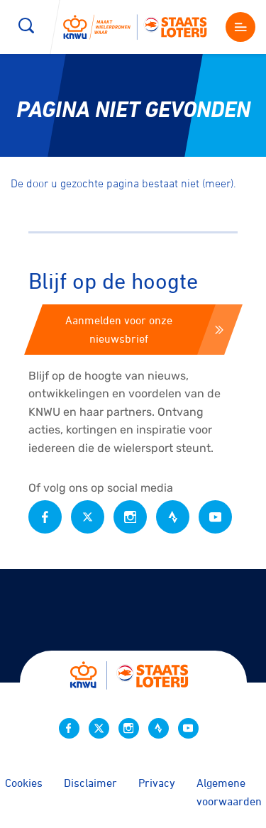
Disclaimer (90, 782)
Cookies (24, 782)
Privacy (156, 782)
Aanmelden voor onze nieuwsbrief (144, 329)
